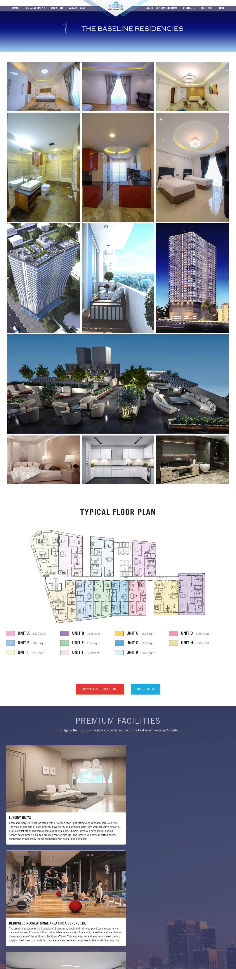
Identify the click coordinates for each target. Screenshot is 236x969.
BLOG (221, 7)
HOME (15, 7)
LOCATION (57, 7)
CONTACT (207, 7)
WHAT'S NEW (77, 7)
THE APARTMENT (35, 7)
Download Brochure (100, 690)
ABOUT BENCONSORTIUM (161, 7)
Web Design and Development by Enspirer (210, 964)
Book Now (145, 690)
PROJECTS (189, 7)
